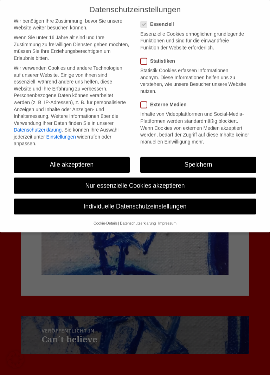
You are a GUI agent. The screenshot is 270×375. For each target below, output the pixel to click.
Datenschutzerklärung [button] (138, 215)
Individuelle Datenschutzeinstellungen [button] (135, 198)
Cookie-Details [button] (105, 215)
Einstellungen (61, 129)
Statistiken (160, 53)
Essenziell (159, 16)
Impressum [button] (167, 215)
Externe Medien (165, 97)
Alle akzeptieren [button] (72, 156)
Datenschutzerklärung (38, 122)
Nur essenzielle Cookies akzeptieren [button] (135, 177)
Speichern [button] (198, 156)
